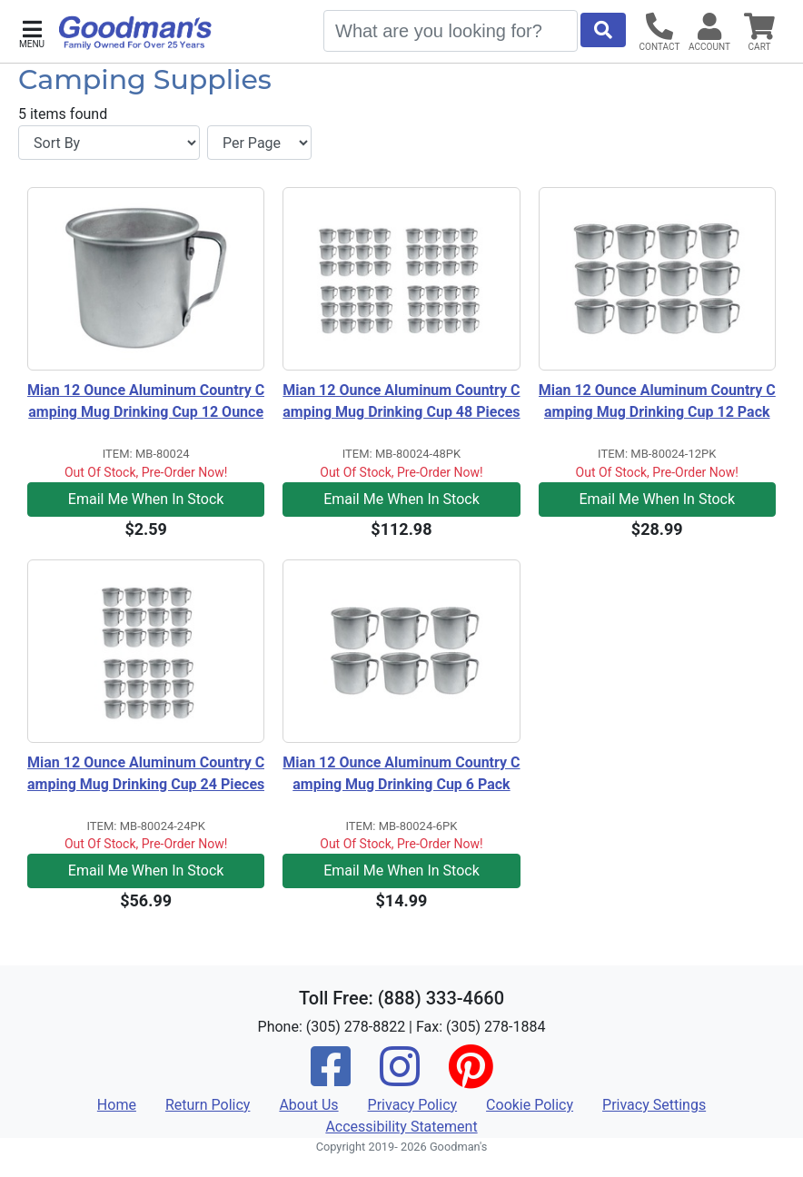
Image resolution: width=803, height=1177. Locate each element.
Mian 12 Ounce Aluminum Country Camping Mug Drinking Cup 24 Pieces (145, 773)
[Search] (450, 31)
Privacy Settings (654, 1104)
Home (116, 1104)
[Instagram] (399, 1078)
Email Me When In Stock (146, 499)
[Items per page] (259, 142)
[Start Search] (603, 30)
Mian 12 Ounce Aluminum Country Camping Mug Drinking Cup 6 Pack (401, 773)
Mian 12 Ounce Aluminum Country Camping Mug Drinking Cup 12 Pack (657, 400)
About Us (308, 1104)
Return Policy (207, 1104)
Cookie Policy (529, 1104)
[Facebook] (330, 1078)
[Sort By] (109, 142)
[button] (32, 32)
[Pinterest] (470, 1078)
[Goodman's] (135, 32)
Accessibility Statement (401, 1126)
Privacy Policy (413, 1104)
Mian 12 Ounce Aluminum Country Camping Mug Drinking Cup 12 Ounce (145, 400)
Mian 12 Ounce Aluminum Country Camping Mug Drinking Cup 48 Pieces (401, 400)
